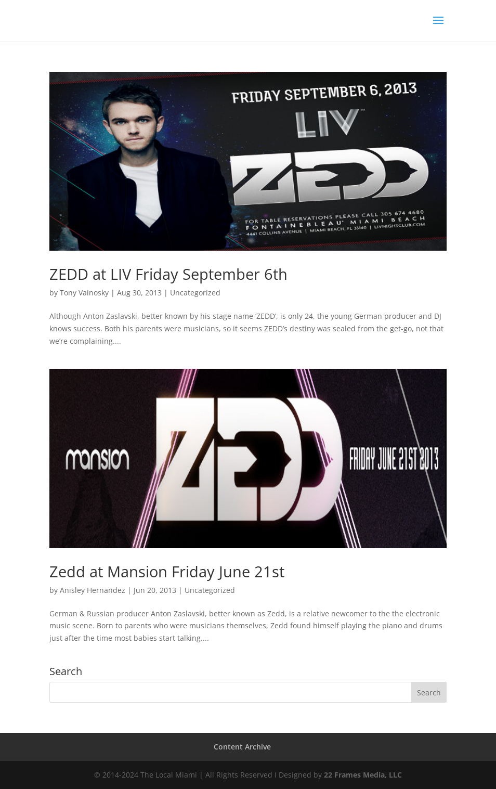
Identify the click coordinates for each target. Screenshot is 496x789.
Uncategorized (195, 293)
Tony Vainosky (84, 293)
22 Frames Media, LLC (363, 775)
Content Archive (242, 747)
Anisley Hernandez (92, 590)
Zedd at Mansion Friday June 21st (166, 571)
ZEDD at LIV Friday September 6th (168, 274)
